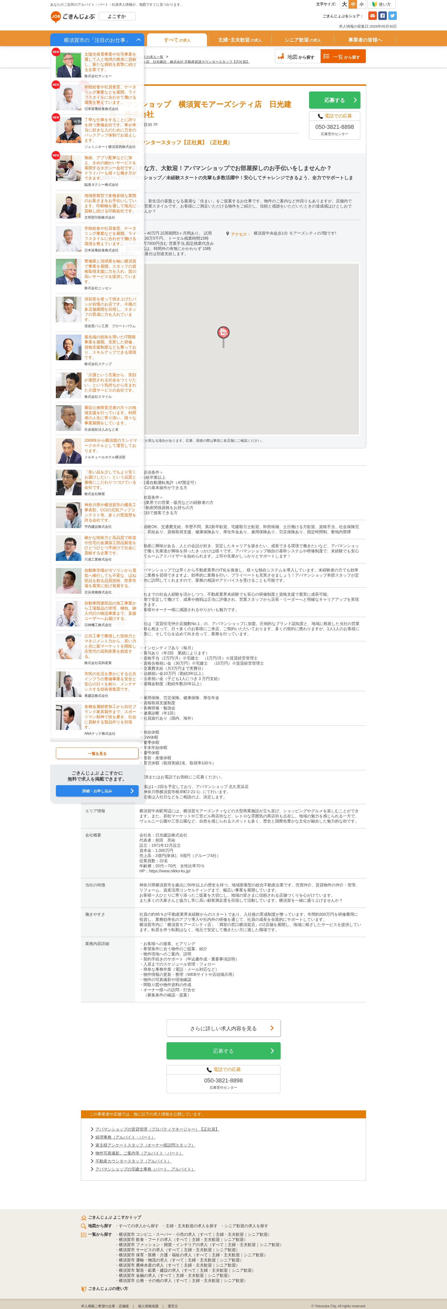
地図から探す (96, 1226)
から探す (300, 57)
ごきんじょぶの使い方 (104, 1288)
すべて (177, 40)
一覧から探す (96, 1234)
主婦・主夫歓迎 (230, 1234)
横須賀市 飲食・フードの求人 (145, 1239)
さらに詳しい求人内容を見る (223, 1028)
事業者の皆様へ (365, 40)
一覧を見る (97, 754)
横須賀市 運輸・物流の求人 (143, 1260)
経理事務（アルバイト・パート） (125, 1137)
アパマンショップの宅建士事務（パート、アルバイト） (145, 1169)
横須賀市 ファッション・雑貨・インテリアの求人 (163, 1244)
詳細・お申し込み (97, 791)
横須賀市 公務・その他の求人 (145, 1280)
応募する (334, 100)
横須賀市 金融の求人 (137, 1275)
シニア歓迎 (303, 40)
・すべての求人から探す (137, 1226)
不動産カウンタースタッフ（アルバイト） (133, 1161)
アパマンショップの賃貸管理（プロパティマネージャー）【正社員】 (157, 1129)
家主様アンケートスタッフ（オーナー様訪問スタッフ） (145, 1145)
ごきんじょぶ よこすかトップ (111, 1217)
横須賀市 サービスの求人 (141, 1249)
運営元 (173, 1306)
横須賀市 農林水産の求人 (141, 1265)
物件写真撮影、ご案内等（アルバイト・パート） (139, 1153)
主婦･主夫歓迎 (240, 40)
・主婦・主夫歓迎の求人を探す (190, 1226)
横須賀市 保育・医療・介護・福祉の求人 (155, 1255)
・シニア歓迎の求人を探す (244, 1226)
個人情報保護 (148, 1306)
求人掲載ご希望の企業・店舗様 (105, 1306)
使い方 (381, 4)
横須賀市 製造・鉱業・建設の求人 (149, 1270)
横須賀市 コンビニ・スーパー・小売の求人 (157, 1234)
